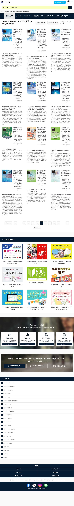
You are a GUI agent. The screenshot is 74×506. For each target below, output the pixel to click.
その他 (5, 457)
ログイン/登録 (59, 2)
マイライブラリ (55, 469)
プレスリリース (18, 475)
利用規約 (11, 480)
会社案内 (40, 480)
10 (32, 223)
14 (49, 223)
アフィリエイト (18, 472)
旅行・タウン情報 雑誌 (8, 411)
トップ (2, 11)
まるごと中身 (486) (62, 16)
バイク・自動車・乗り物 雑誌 (10, 400)
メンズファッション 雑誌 (9, 386)
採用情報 (55, 472)
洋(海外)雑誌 (6, 450)
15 (54, 223)
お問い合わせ (55, 475)
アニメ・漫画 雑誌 (7, 414)
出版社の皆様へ (46, 480)
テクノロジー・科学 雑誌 (9, 439)
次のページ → (37, 227)
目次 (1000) (50, 16)
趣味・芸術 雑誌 (7, 425)
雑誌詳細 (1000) (38, 16)
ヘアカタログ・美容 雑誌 (9, 429)
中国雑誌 (5, 453)
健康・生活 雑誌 (7, 393)
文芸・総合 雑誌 (7, 422)
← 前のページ (8, 223)
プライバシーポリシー (19, 480)
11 (37, 223)
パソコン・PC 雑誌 (7, 443)
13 (45, 223)
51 (67, 223)
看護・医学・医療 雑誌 (8, 432)
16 (58, 223)
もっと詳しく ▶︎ (9, 344)
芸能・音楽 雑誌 (7, 404)
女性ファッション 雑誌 (8, 383)
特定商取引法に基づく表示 (31, 480)
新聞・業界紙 (6, 446)
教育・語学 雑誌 (7, 436)
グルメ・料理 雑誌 (7, 407)
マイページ (18, 469)
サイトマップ (61, 480)
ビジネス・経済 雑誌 (8, 390)
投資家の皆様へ (54, 480)
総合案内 (37, 465)
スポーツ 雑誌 (6, 397)
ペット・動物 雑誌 (7, 418)
